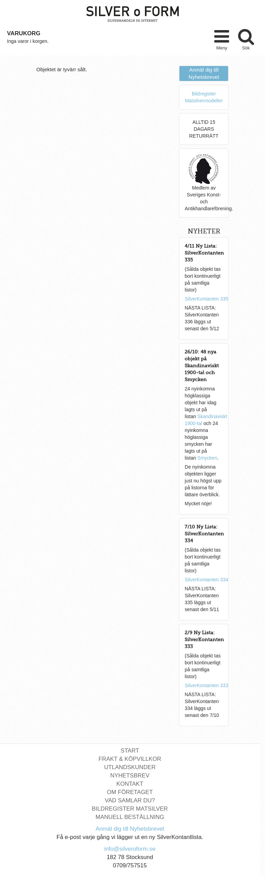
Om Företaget (130, 792)
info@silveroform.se (130, 849)
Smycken (207, 458)
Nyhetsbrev (129, 775)
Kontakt (129, 784)
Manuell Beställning (130, 817)
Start (130, 750)
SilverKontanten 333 (206, 685)
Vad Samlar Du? (130, 800)
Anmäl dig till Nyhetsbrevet (130, 829)
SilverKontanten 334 (206, 579)
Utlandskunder (130, 767)
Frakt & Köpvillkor (130, 759)
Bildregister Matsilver (130, 808)
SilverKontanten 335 (206, 299)
